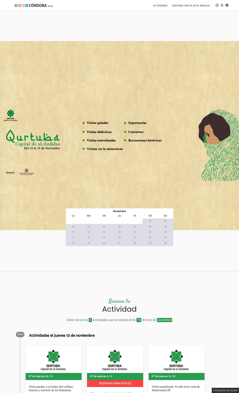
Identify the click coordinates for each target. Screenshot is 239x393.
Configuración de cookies (225, 390)
